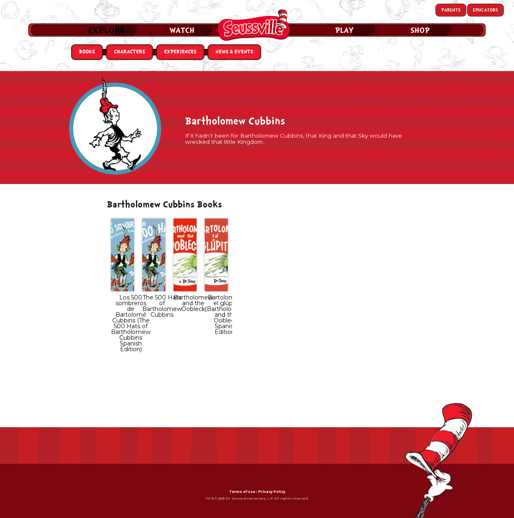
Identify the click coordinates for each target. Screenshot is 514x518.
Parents (451, 10)
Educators (485, 10)
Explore (106, 30)
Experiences (180, 51)
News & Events (234, 51)
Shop (420, 30)
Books (87, 51)
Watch (181, 30)
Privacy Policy (271, 492)
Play (344, 30)
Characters (129, 51)
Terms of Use (242, 492)
